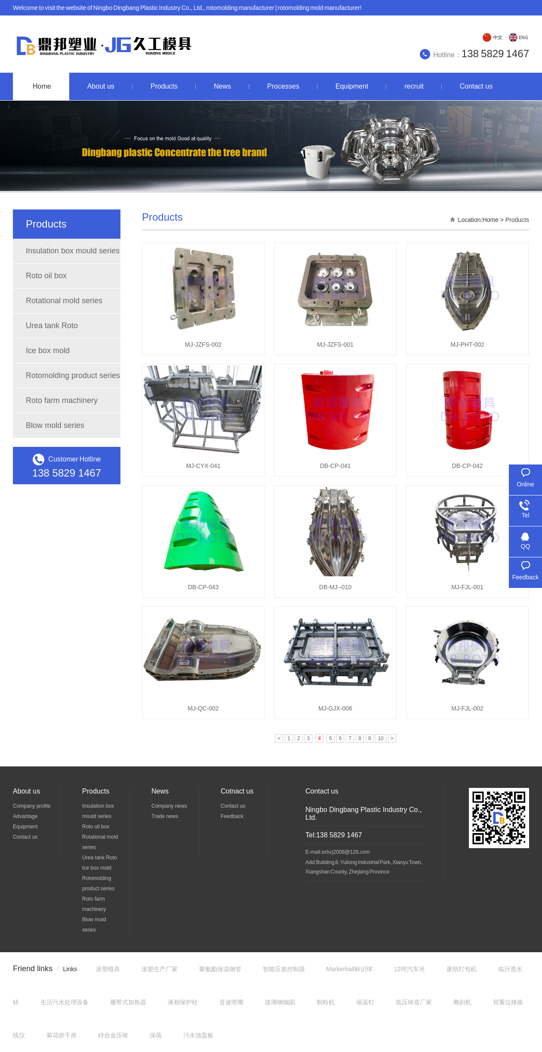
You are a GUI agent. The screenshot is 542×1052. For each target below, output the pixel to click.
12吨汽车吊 (409, 969)
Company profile (31, 806)
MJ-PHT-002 (467, 344)
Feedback (232, 816)
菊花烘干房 (61, 1035)
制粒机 (326, 1002)
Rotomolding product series (73, 375)
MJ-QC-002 (203, 708)
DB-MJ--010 (335, 587)
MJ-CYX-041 (203, 465)
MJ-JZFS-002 (203, 344)
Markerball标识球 (349, 969)
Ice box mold (48, 350)
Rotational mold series (64, 300)
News (160, 791)
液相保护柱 (183, 1002)
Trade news (164, 816)
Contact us (25, 837)
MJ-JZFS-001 (335, 344)
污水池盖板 (198, 1035)
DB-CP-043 (203, 587)
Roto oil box (46, 275)
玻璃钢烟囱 (280, 1002)
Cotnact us (237, 791)
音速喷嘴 (231, 1002)
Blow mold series (55, 425)
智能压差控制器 (284, 969)
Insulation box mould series (73, 250)
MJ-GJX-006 (335, 708)
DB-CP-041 (335, 465)
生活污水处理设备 (64, 1002)
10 (380, 738)
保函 (156, 1035)
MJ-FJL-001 (467, 587)
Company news (169, 806)
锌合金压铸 (113, 1035)
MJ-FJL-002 (467, 708)
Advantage (25, 816)
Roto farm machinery (62, 400)
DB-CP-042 (467, 465)
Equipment (25, 827)
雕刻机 (462, 1002)
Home (490, 219)
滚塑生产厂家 (160, 969)
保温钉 (365, 1002)
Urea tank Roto (52, 325)
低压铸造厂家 (414, 1002)
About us (26, 791)
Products (517, 219)
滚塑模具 (108, 969)
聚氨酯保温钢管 (220, 969)
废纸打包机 (462, 969)
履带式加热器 (128, 1002)
